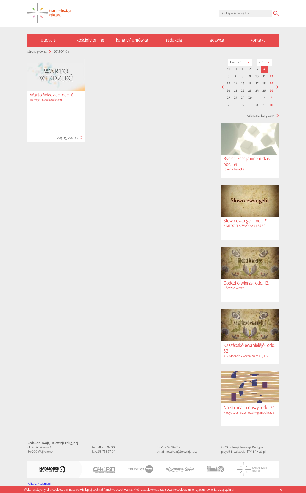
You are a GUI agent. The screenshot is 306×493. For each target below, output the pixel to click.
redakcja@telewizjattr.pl (182, 451)
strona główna (37, 52)
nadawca (215, 40)
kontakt (257, 40)
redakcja (174, 40)
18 (264, 83)
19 (271, 83)
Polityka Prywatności (39, 484)
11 (264, 76)
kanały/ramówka (132, 40)
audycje (48, 40)
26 (271, 91)
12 (271, 76)
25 (264, 91)
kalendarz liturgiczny (260, 115)
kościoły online (90, 40)
